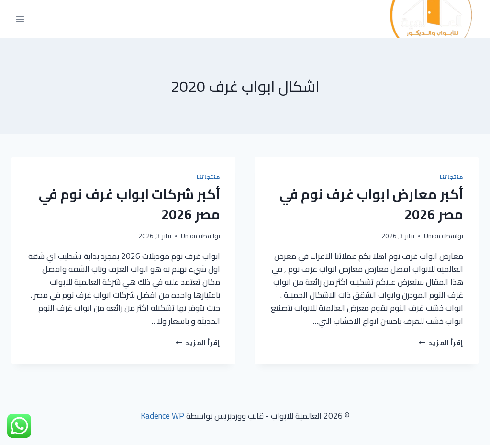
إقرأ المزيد (441, 342)
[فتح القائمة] (20, 19)
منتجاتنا (451, 176)
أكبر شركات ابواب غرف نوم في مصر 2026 (129, 204)
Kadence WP (162, 415)
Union (432, 236)
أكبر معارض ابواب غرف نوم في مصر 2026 (371, 204)
